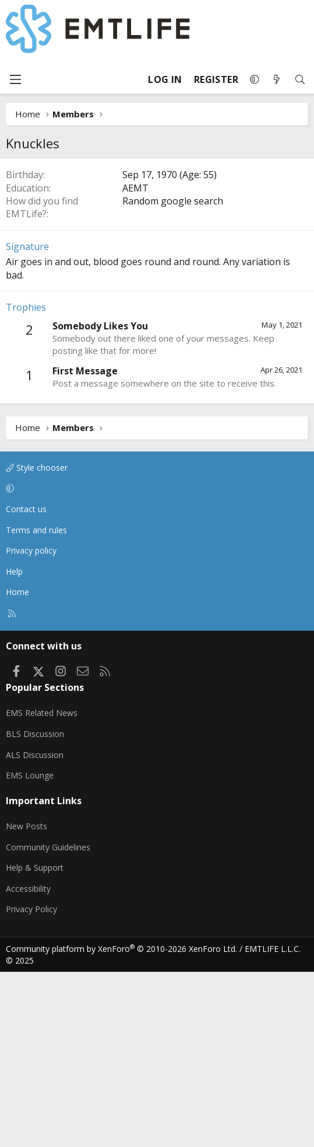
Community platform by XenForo (121, 1123)
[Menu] (15, 79)
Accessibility (28, 1063)
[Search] (300, 79)
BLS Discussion (35, 909)
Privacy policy (31, 725)
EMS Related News (41, 888)
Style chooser (37, 642)
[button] (254, 79)
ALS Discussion (34, 930)
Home (17, 767)
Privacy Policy (31, 1084)
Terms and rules (36, 705)
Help (14, 746)
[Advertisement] (157, 246)
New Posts (26, 1001)
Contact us (26, 684)
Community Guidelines (48, 1022)
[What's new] (276, 79)
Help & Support (34, 1042)
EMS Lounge (30, 950)
